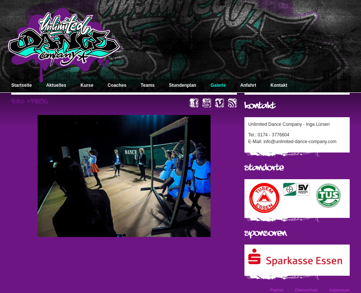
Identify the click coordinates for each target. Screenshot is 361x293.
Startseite (21, 85)
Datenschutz (306, 290)
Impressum (339, 290)
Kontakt (278, 85)
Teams (148, 85)
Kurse (86, 85)
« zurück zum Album (216, 107)
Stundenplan (182, 85)
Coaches (117, 85)
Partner (277, 290)
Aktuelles (56, 85)
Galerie (218, 85)
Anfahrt (248, 85)
